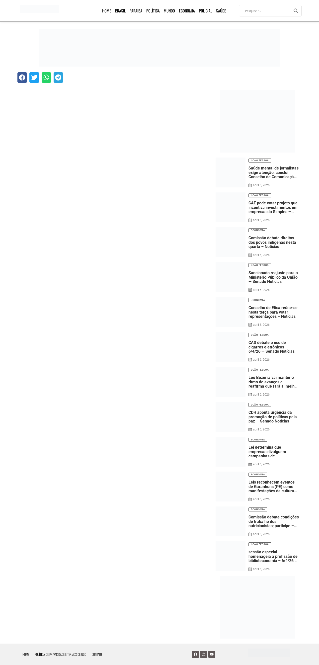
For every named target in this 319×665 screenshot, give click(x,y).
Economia (187, 11)
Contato (97, 654)
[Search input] (268, 10)
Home (106, 11)
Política (153, 11)
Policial (205, 11)
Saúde (221, 11)
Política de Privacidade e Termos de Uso (60, 654)
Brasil (120, 11)
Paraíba (136, 11)
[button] (22, 77)
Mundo (169, 11)
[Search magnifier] (295, 10)
